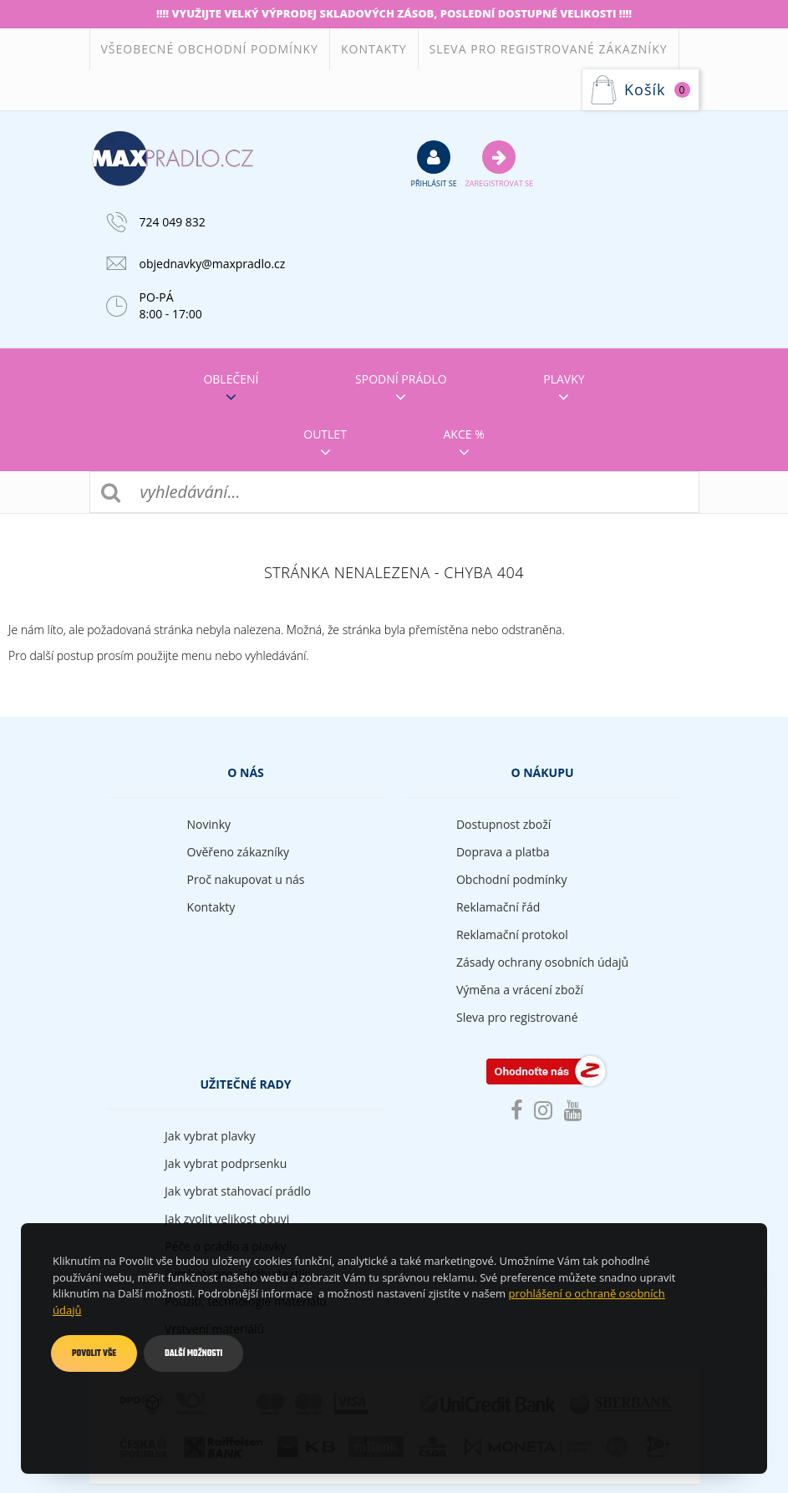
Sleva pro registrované (517, 1017)
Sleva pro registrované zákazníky (549, 49)
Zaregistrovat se (499, 163)
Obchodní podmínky (511, 879)
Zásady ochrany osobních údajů (542, 962)
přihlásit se (434, 163)
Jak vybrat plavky (210, 1136)
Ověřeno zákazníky (238, 852)
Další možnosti (193, 1353)
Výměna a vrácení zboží (519, 990)
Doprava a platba (503, 852)
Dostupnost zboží (503, 824)
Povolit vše (94, 1353)
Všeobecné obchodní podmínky (209, 49)
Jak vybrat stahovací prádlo (238, 1191)
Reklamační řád (498, 907)
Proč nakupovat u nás (246, 879)
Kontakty (374, 49)
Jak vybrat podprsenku (226, 1163)
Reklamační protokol (512, 934)
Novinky (209, 824)
